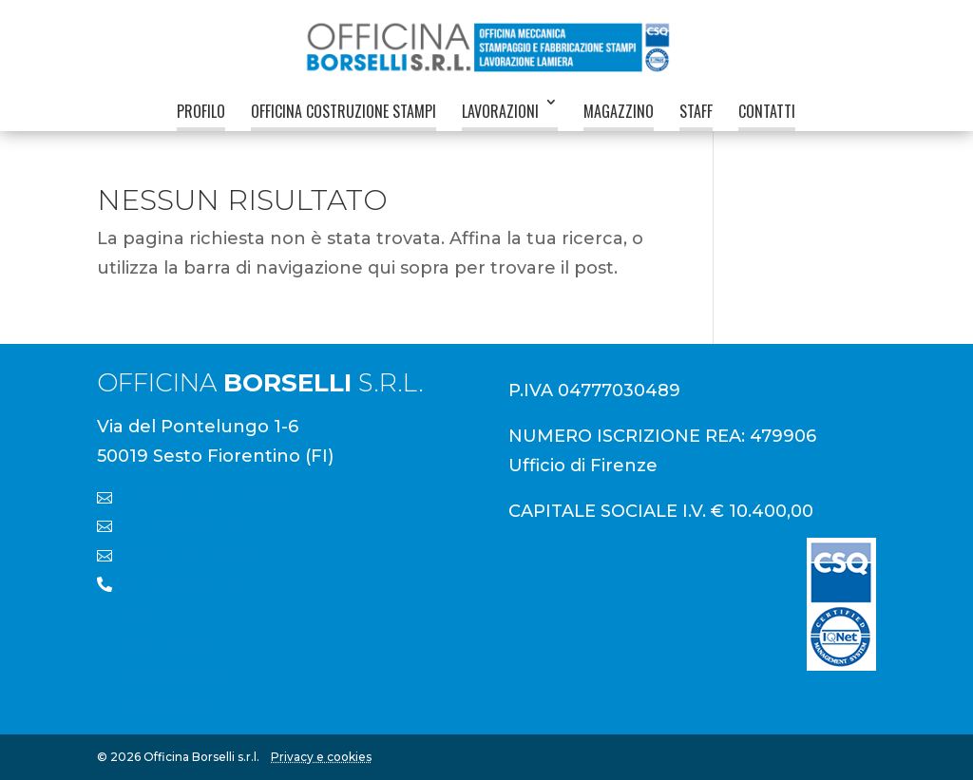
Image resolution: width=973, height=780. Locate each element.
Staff (696, 111)
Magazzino (618, 111)
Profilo (201, 111)
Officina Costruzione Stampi (343, 111)
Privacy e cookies (321, 757)
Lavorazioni (500, 111)
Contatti (766, 111)
